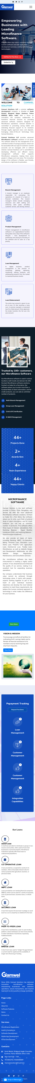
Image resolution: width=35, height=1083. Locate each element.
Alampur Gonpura (23, 962)
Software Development (9, 1033)
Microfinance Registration (10, 1027)
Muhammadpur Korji (22, 962)
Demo (3, 1012)
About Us (4, 1006)
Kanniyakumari (1, 963)
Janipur (32, 962)
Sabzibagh (7, 962)
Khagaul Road (2, 962)
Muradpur (28, 962)
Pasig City (25, 963)
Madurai (3, 963)
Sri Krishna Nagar (10, 962)
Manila (21, 963)
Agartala (17, 963)
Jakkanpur (8, 962)
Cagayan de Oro (28, 963)
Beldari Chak (25, 962)
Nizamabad (15, 963)
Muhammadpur (9, 962)
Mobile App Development (10, 1036)
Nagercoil (5, 963)
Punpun (21, 962)
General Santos (24, 963)
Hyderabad (13, 963)
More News (14, 624)
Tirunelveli (10, 963)
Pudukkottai (6, 963)
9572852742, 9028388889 (14, 1060)
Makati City (26, 963)
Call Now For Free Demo (12, 57)
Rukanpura (29, 962)
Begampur (24, 962)
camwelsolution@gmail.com (15, 1063)
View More (8, 650)
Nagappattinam (4, 963)
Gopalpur (20, 962)
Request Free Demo (17, 709)
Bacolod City (27, 963)
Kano (32, 963)
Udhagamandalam (11, 963)
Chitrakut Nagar (12, 962)
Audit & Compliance (8, 1030)
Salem (8, 963)
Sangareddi (16, 963)
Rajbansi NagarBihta (18, 962)
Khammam (14, 963)
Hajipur (14, 962)
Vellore (12, 963)
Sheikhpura (6, 962)
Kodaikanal (2, 963)
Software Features (7, 1009)
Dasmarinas (29, 963)
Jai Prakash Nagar (13, 962)
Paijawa (5, 962)
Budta (22, 963)
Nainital (20, 963)
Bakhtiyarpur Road (26, 962)
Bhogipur (17, 962)
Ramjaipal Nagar (11, 962)
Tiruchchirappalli (9, 963)
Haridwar (19, 963)
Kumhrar (15, 962)
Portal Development (8, 1039)
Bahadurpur (30, 962)
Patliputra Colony (4, 962)
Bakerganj (31, 962)
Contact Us (8, 62)
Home (3, 1003)
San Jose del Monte (30, 963)
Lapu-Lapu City (31, 963)
